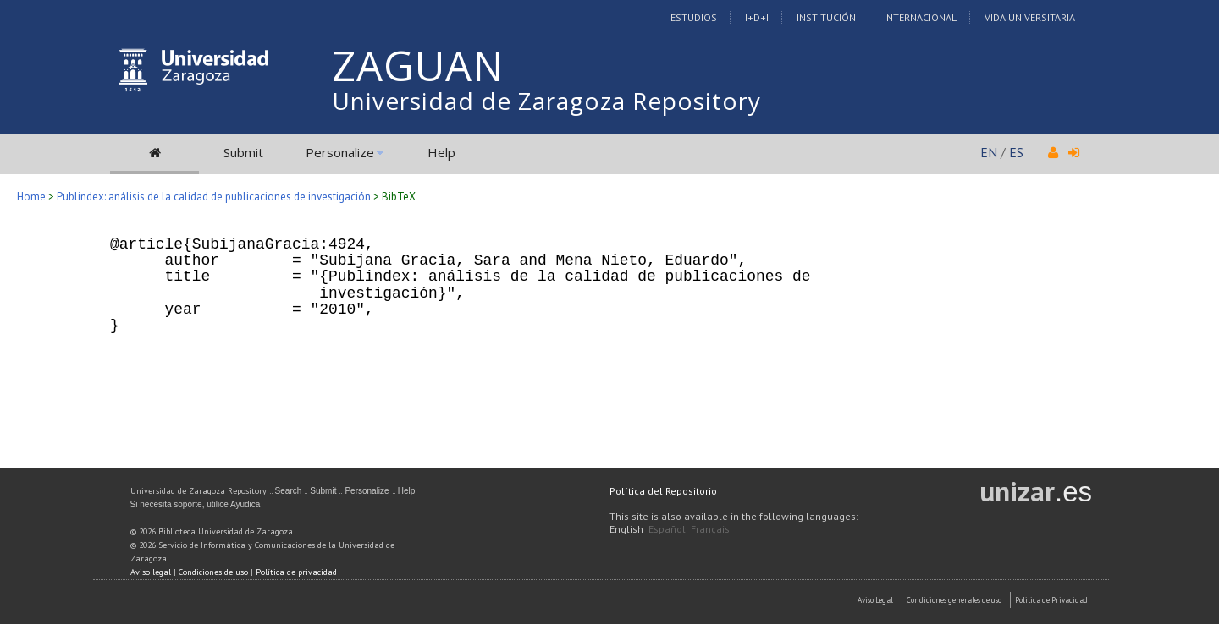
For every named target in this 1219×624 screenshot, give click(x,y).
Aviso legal (150, 572)
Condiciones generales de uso (954, 600)
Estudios (693, 17)
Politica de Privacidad (1051, 600)
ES (1016, 152)
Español (667, 529)
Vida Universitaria (1030, 17)
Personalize (340, 152)
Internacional (920, 17)
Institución (826, 17)
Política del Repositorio (663, 490)
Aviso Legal (875, 600)
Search (288, 490)
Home (31, 196)
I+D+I (757, 17)
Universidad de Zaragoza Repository (546, 101)
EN (988, 152)
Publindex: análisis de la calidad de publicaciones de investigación (214, 196)
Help (441, 152)
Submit (243, 152)
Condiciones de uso (213, 572)
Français (710, 529)
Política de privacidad (296, 572)
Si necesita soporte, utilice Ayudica (195, 504)
